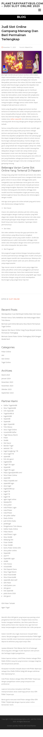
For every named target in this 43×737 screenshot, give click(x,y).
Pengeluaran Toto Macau (13, 526)
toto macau (8, 564)
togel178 (7, 491)
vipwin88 (7, 456)
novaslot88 (8, 566)
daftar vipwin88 (15, 119)
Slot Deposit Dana (10, 569)
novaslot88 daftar (10, 432)
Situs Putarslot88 (10, 575)
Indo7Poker (8, 510)
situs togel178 (9, 454)
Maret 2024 (5, 375)
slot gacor (7, 588)
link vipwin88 (8, 591)
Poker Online (6, 352)
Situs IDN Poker (26, 679)
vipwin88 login (9, 483)
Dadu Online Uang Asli (19, 671)
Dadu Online (8, 518)
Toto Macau (8, 427)
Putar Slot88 (8, 542)
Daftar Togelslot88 (10, 405)
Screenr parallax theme (15, 726)
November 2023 (7, 386)
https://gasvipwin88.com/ (13, 472)
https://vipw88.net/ (11, 481)
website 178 (8, 448)
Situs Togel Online (10, 430)
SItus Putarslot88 (10, 577)
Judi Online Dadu (10, 521)
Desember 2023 (7, 382)
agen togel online (10, 499)
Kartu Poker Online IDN (12, 548)
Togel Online (6, 362)
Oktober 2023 (6, 389)
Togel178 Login (9, 464)
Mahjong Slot (8, 540)
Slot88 (6, 440)
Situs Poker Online (10, 475)
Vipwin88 (7, 419)
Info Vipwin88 (9, 411)
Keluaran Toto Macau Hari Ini (17, 648)
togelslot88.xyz (9, 489)
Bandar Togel (8, 446)
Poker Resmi (8, 532)
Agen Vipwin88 (9, 424)
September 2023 (7, 393)
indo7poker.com (10, 585)
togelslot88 (8, 416)
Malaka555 (8, 502)
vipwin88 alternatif (10, 580)
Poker (6, 438)
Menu (40, 10)
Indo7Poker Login (10, 507)
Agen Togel (5, 607)
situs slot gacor (12, 617)
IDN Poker (7, 583)
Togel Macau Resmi (11, 435)
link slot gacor (9, 459)
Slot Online (14, 299)
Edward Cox (28, 47)
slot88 (6, 561)
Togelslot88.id (9, 413)
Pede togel (37, 636)
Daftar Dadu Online (11, 529)
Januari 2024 (6, 378)
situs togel (7, 486)
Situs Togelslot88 (10, 408)
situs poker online (10, 550)
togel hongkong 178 (11, 451)
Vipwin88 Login (9, 558)
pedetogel (7, 524)
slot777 (6, 556)
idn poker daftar (9, 515)
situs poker (8, 505)
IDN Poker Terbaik (8, 603)
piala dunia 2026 (10, 593)
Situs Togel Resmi (10, 572)
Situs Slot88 (8, 537)
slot (2, 355)
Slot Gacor (7, 443)
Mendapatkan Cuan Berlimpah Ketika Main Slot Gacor (21, 314)
